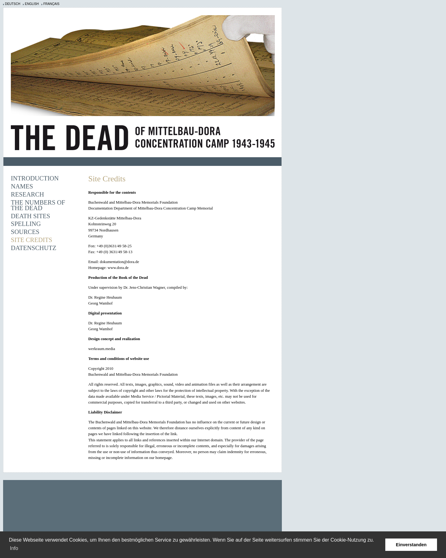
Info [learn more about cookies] (14, 548)
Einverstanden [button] (411, 544)
